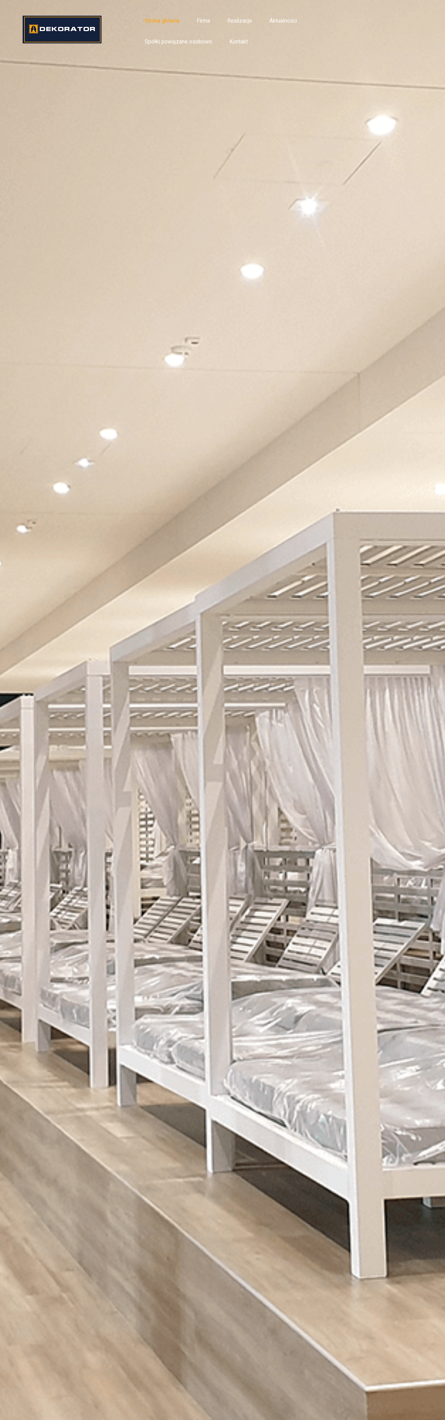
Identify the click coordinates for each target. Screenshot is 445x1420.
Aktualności (283, 21)
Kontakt (238, 42)
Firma (203, 21)
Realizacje (239, 21)
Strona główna (162, 21)
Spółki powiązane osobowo (178, 42)
